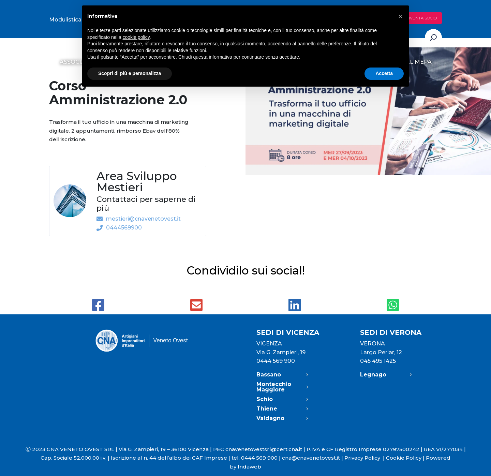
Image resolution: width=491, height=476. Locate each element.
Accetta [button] (384, 73)
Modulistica (65, 19)
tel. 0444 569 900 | (257, 458)
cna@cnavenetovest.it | (313, 458)
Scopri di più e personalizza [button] (129, 73)
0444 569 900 (275, 361)
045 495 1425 (378, 361)
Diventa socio (421, 17)
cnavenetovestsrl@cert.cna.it (263, 449)
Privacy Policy (365, 458)
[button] (400, 16)
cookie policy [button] (136, 37)
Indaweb (249, 466)
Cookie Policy (403, 458)
